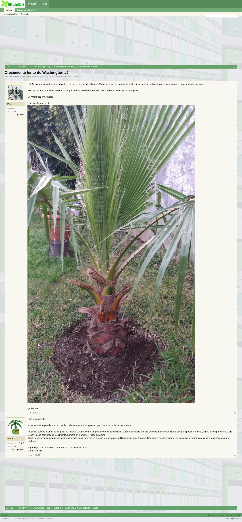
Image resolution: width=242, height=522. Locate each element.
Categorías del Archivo (26, 10)
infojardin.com (24, 519)
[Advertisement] (97, 41)
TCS (70, 76)
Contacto (211, 515)
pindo (10, 438)
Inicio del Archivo (10, 14)
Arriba (237, 515)
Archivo (9, 10)
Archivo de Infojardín (225, 515)
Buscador (25, 14)
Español (5, 515)
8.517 (21, 443)
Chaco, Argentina (16, 449)
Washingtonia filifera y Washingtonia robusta (33, 76)
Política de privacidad (233, 519)
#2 (235, 455)
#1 (235, 413)
